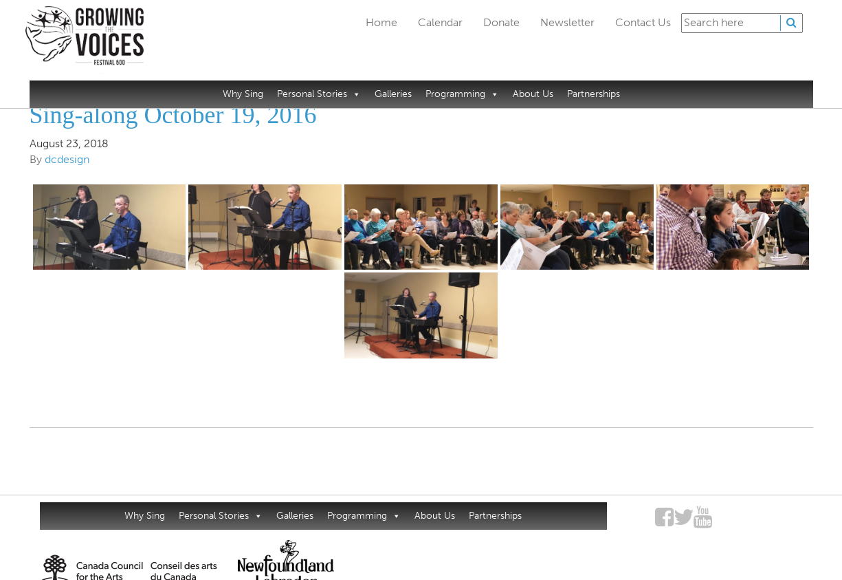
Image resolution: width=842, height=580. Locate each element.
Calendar (440, 22)
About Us (533, 94)
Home (381, 22)
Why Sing (243, 94)
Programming (462, 94)
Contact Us (643, 22)
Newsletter (567, 22)
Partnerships (593, 94)
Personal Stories (319, 94)
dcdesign (67, 159)
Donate (501, 22)
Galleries (393, 94)
